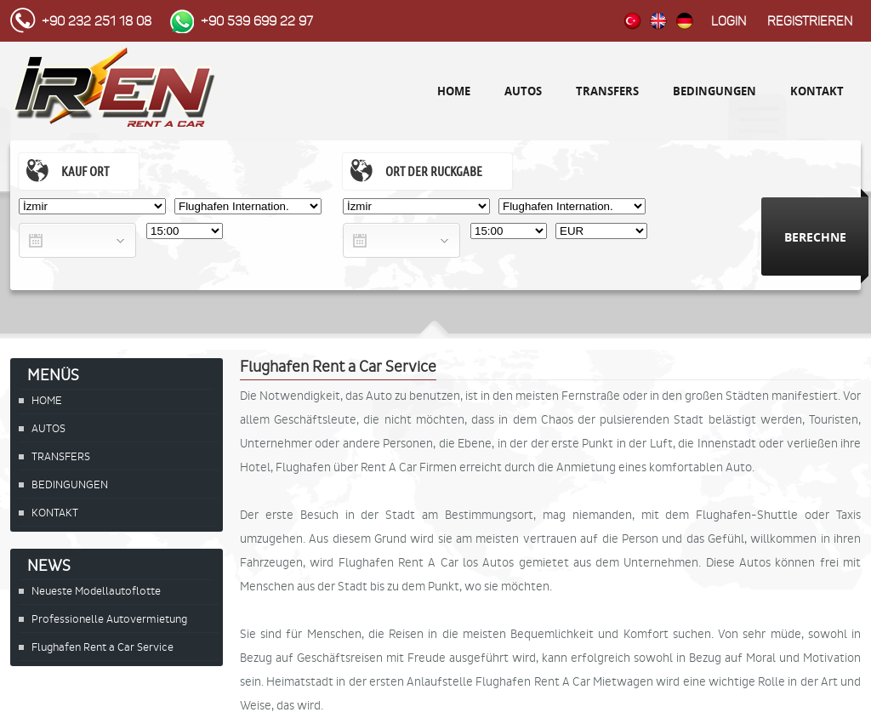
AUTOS (523, 91)
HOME (453, 91)
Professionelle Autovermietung (109, 619)
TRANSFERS (607, 91)
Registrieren (809, 21)
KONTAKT (817, 91)
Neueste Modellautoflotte (96, 590)
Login (728, 21)
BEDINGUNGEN (714, 91)
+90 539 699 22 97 (257, 21)
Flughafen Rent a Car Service (102, 647)
